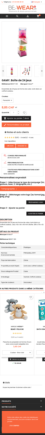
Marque (23, 84)
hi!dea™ (10, 234)
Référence (6, 84)
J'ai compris (14, 426)
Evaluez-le (22, 146)
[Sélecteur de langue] (36, 2)
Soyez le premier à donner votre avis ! (17, 387)
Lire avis (10, 146)
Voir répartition (10, 141)
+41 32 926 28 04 (18, 2)
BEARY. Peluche (17, 329)
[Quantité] (13, 112)
